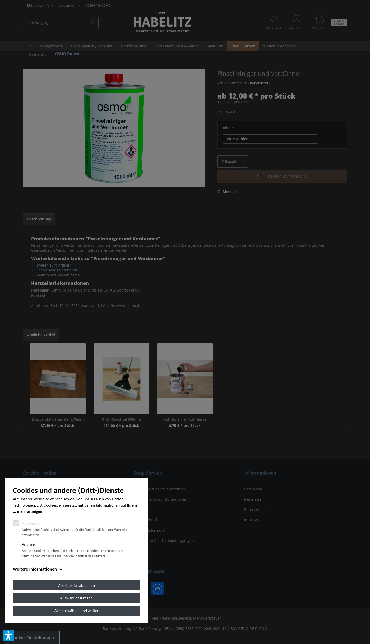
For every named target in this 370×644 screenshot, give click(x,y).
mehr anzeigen (29, 511)
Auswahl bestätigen (76, 598)
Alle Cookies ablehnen (76, 585)
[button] (8, 635)
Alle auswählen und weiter (76, 610)
